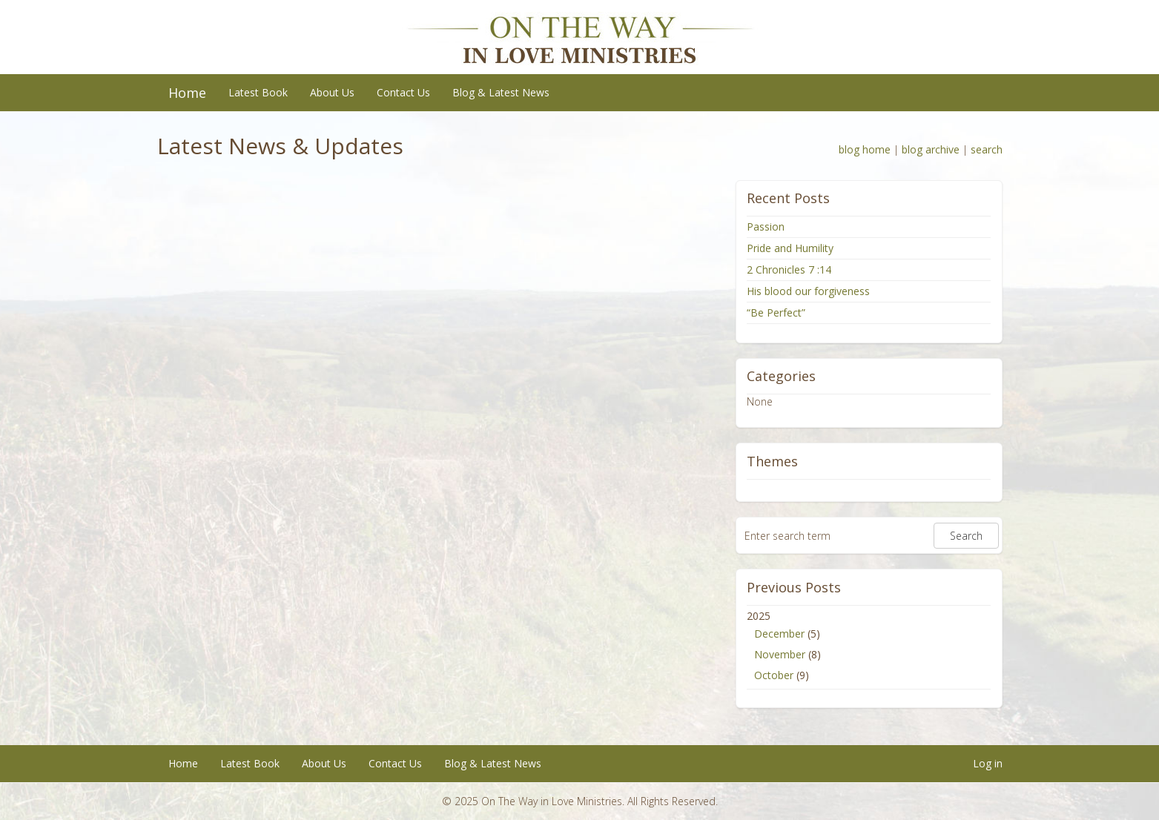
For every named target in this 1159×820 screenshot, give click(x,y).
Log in (988, 763)
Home (187, 93)
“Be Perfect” (776, 312)
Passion (766, 226)
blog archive (931, 149)
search (987, 149)
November (779, 654)
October (773, 675)
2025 (869, 647)
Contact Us (403, 92)
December (779, 633)
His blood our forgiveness (808, 291)
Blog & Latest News (500, 92)
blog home (865, 149)
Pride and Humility (790, 248)
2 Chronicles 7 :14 (789, 269)
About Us (332, 92)
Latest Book (258, 92)
